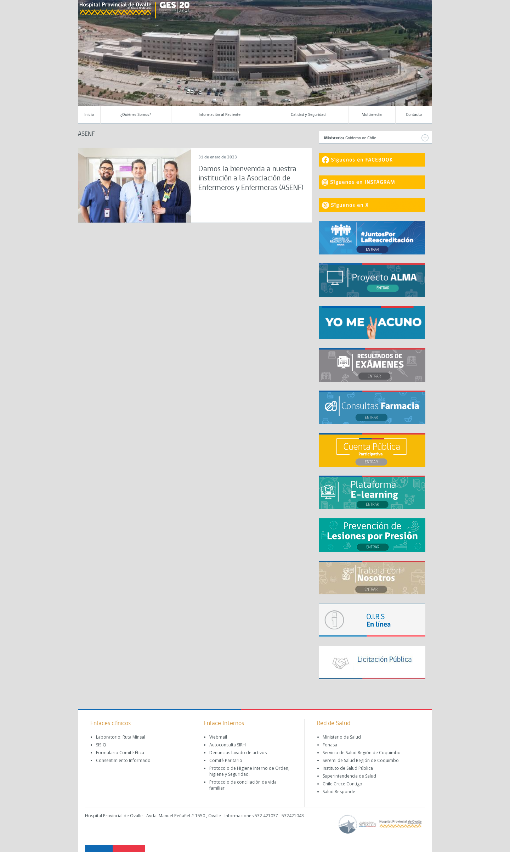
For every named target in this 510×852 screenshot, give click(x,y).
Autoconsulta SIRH (227, 745)
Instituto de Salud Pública (348, 768)
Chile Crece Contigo (342, 784)
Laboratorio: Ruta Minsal (120, 737)
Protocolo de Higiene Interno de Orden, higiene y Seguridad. (249, 771)
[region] (255, 58)
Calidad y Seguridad (308, 115)
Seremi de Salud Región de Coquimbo (361, 760)
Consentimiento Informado (123, 760)
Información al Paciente (219, 115)
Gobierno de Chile (376, 137)
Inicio (89, 115)
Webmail (218, 737)
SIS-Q (101, 745)
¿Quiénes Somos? (135, 115)
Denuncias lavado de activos (238, 753)
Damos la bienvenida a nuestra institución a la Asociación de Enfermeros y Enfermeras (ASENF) (251, 178)
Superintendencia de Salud (349, 776)
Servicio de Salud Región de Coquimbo (362, 753)
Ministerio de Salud (342, 737)
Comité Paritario (225, 760)
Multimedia (372, 115)
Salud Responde (339, 792)
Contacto (414, 115)
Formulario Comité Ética (120, 753)
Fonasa (330, 745)
